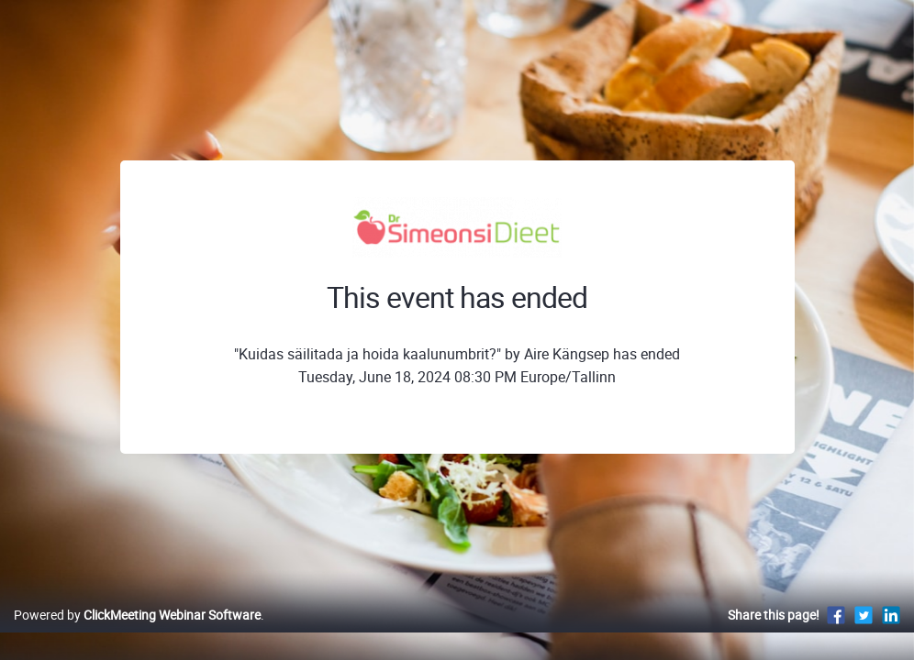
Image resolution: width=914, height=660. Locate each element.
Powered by (137, 634)
